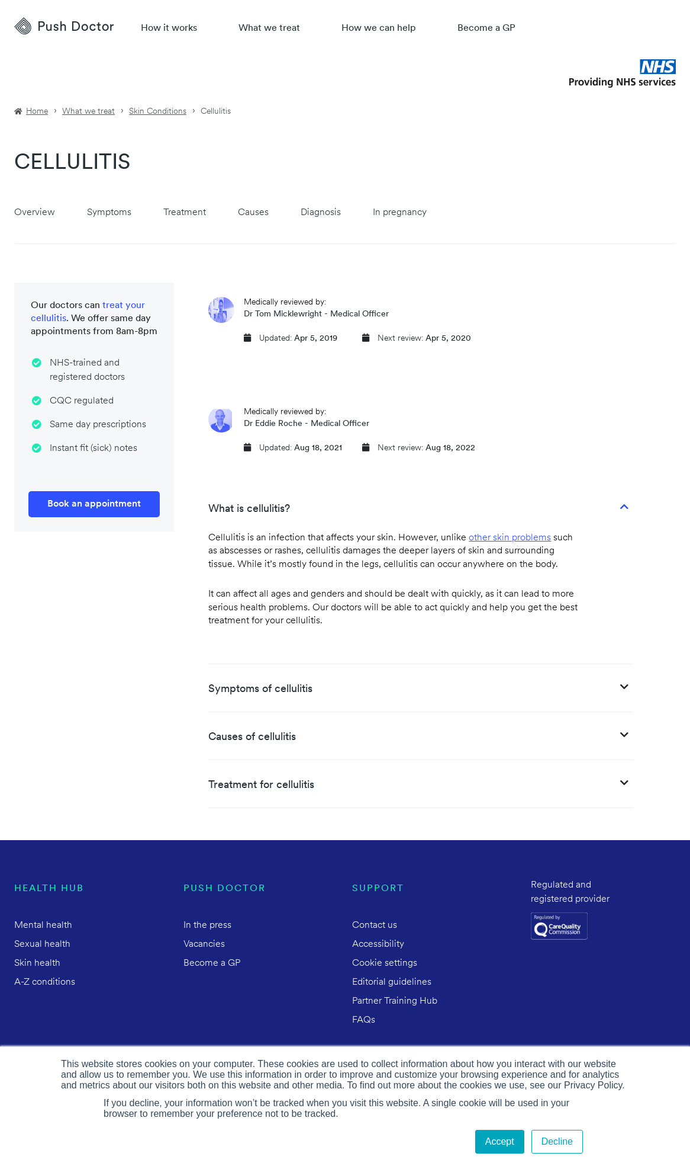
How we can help (378, 28)
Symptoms (109, 212)
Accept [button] (499, 1141)
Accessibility (378, 944)
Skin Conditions (157, 111)
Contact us (374, 925)
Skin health (37, 963)
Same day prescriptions (98, 425)
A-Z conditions (44, 982)
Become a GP (486, 28)
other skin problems (510, 538)
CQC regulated (82, 401)
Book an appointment (94, 504)
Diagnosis (321, 212)
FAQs (363, 1020)
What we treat (269, 28)
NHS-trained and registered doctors (87, 370)
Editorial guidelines (391, 982)
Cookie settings (384, 963)
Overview (34, 212)
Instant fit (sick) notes (93, 448)
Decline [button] (557, 1141)
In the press (207, 925)
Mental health (43, 925)
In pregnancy (400, 212)
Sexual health (42, 944)
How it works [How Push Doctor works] (169, 28)
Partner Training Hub (394, 1001)
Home (37, 111)
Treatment (184, 212)
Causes (253, 212)
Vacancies (204, 944)
